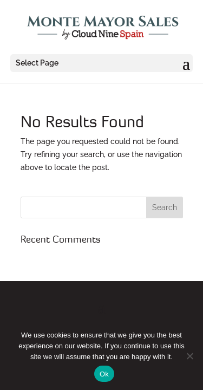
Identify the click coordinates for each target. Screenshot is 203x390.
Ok (104, 374)
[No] (189, 355)
